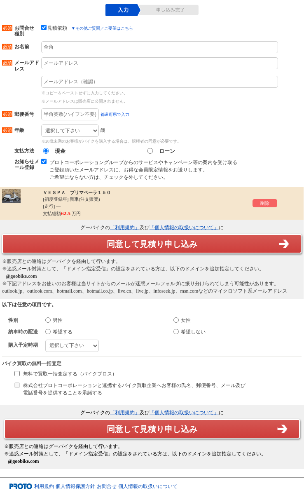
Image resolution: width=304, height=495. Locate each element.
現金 (53, 151)
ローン (160, 151)
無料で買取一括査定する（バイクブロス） (70, 374)
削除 (264, 203)
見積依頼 (54, 28)
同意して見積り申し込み (152, 244)
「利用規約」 (125, 227)
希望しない (189, 332)
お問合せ (107, 486)
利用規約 (44, 486)
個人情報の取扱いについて (148, 486)
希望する (58, 332)
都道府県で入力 (115, 114)
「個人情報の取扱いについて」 (184, 227)
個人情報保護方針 (75, 486)
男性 (54, 320)
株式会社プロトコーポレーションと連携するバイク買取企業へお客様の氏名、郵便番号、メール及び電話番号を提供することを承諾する (134, 389)
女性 (182, 320)
